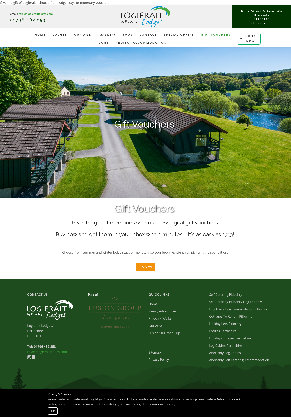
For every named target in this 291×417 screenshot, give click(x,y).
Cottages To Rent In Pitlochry (230, 316)
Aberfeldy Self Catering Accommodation (239, 360)
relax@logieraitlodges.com (36, 14)
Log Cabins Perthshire (225, 345)
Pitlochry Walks (160, 318)
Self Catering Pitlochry (225, 294)
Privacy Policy (159, 359)
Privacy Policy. (168, 404)
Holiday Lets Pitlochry (225, 323)
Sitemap (155, 352)
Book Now (248, 38)
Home (40, 34)
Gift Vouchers (216, 34)
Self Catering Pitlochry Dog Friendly (235, 302)
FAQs (128, 34)
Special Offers (179, 34)
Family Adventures (162, 311)
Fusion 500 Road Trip (164, 333)
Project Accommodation (141, 42)
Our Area (83, 34)
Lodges (60, 34)
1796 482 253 (30, 20)
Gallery (108, 34)
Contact (148, 34)
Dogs (103, 42)
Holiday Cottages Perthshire (230, 338)
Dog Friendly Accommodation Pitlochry (238, 309)
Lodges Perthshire (222, 331)
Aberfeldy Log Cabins (225, 353)
